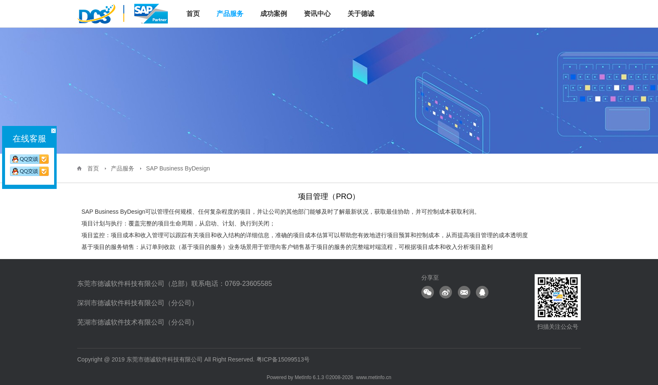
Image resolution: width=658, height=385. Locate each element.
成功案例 (273, 13)
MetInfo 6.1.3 (309, 377)
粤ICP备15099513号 (283, 359)
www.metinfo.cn (373, 377)
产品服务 (230, 13)
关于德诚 (360, 13)
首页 (93, 168)
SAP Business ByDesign (178, 168)
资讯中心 (317, 13)
